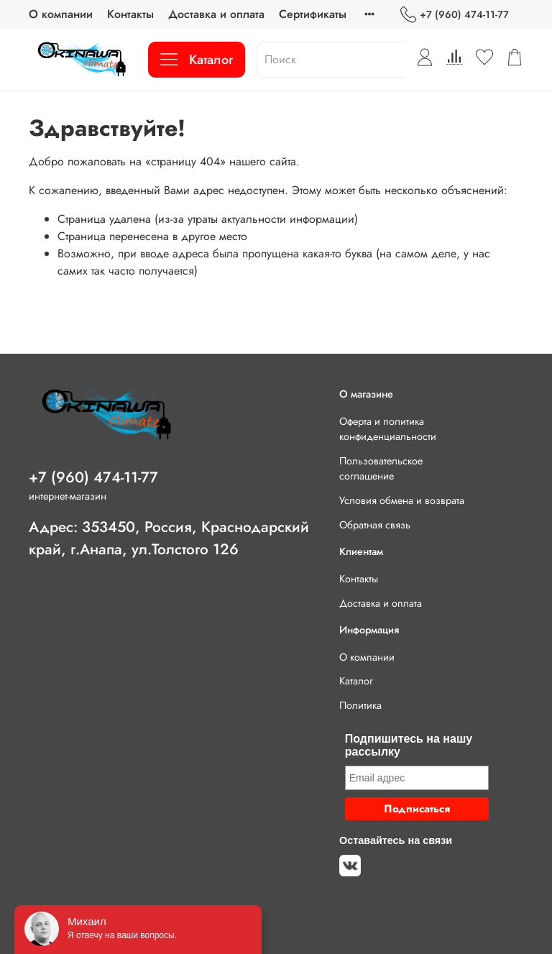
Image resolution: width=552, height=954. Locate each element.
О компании (61, 14)
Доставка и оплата (216, 14)
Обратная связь (374, 525)
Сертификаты (312, 14)
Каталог (196, 59)
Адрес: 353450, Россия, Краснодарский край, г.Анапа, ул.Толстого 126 (169, 538)
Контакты (130, 14)
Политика (360, 705)
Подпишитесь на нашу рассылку (408, 745)
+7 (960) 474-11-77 (454, 14)
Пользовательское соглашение (381, 469)
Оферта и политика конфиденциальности (387, 429)
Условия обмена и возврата (401, 500)
